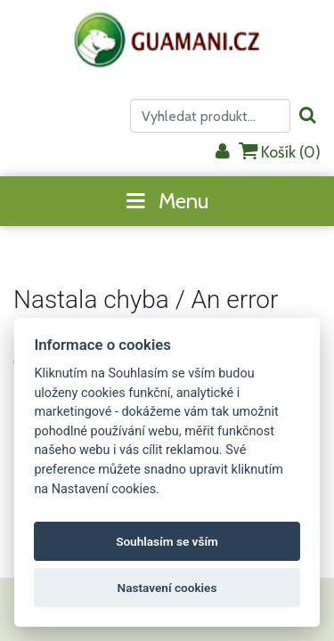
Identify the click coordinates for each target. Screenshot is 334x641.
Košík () (280, 152)
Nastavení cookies (167, 587)
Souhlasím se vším (167, 541)
